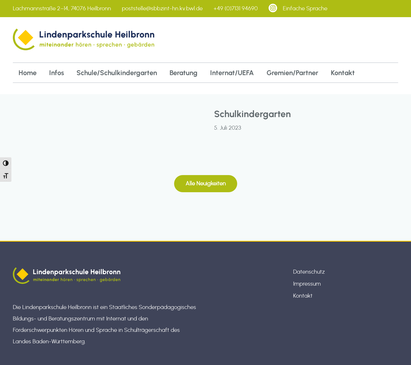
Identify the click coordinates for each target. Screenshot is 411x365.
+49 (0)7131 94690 (235, 8)
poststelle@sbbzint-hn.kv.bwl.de (162, 8)
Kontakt (343, 73)
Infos (56, 73)
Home (28, 73)
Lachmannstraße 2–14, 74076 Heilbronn (62, 8)
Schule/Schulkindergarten (116, 73)
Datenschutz (309, 272)
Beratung (184, 73)
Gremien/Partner (292, 73)
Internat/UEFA (232, 73)
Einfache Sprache (305, 8)
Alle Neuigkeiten (206, 183)
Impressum (307, 284)
